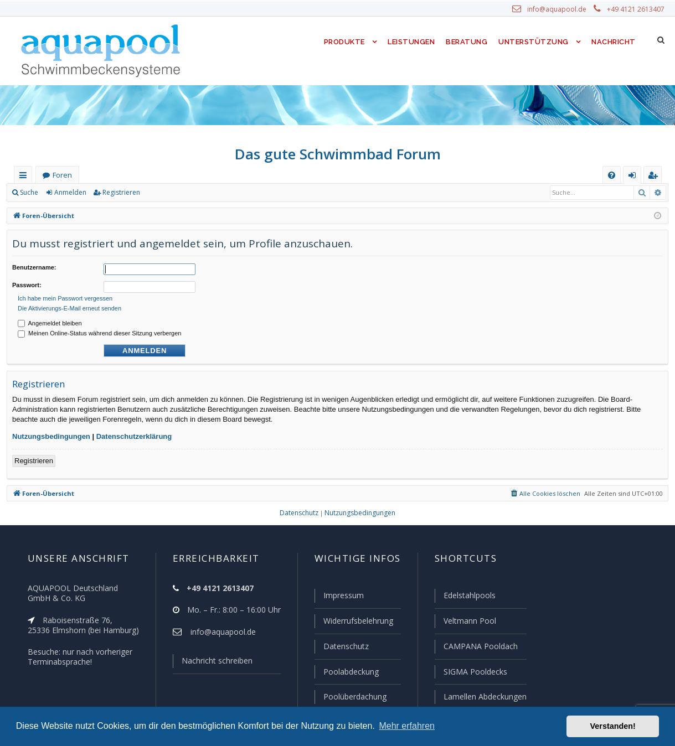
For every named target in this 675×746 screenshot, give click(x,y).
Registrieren (119, 192)
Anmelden (70, 192)
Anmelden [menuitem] (634, 177)
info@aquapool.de (561, 9)
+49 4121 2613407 (636, 9)
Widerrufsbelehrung (353, 622)
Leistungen (410, 42)
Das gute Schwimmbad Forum (337, 154)
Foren (62, 175)
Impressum (339, 597)
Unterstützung (533, 42)
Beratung (467, 42)
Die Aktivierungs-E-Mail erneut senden (69, 305)
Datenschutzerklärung (134, 433)
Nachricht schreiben (212, 663)
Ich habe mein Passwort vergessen (65, 295)
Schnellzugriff (25, 177)
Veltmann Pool (468, 622)
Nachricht (613, 42)
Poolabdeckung (346, 672)
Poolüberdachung (350, 696)
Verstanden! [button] (613, 726)
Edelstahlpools (468, 597)
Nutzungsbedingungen (51, 433)
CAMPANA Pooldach (479, 647)
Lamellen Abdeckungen (483, 696)
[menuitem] (611, 175)
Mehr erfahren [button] (407, 726)
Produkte (341, 42)
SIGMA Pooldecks (474, 672)
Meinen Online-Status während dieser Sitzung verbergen (99, 330)
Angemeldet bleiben (50, 320)
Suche (29, 192)
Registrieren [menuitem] (655, 177)
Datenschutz (341, 647)
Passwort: (27, 283)
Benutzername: (34, 267)
